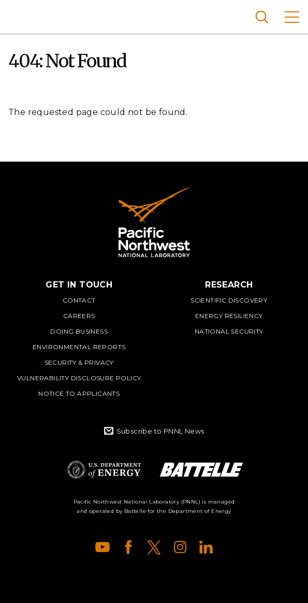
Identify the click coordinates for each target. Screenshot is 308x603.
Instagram (180, 547)
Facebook (128, 547)
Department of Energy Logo (104, 469)
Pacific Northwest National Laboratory (25, 15)
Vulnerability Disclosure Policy (79, 378)
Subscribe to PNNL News (160, 431)
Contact (79, 300)
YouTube (102, 547)
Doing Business (79, 331)
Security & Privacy (79, 362)
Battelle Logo (201, 470)
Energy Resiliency (229, 316)
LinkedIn (206, 547)
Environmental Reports (79, 347)
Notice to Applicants (79, 393)
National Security (229, 331)
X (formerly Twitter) (154, 547)
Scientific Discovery (228, 300)
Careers (79, 316)
